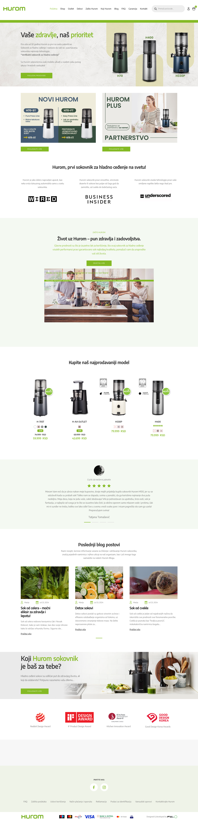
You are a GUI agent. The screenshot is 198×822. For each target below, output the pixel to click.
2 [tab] (93, 524)
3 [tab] (101, 524)
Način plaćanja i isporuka (80, 802)
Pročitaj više (99, 264)
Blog (116, 8)
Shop (62, 8)
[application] (99, 300)
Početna (53, 8)
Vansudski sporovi (143, 802)
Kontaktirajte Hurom (165, 802)
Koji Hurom (106, 8)
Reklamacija (101, 802)
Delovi (80, 8)
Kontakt (143, 8)
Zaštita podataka (38, 802)
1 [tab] (85, 524)
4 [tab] (109, 524)
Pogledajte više (34, 150)
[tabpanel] (99, 493)
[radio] (35, 427)
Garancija (133, 8)
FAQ (124, 8)
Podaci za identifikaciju (121, 802)
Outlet (71, 8)
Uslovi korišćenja (58, 802)
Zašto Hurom (92, 8)
